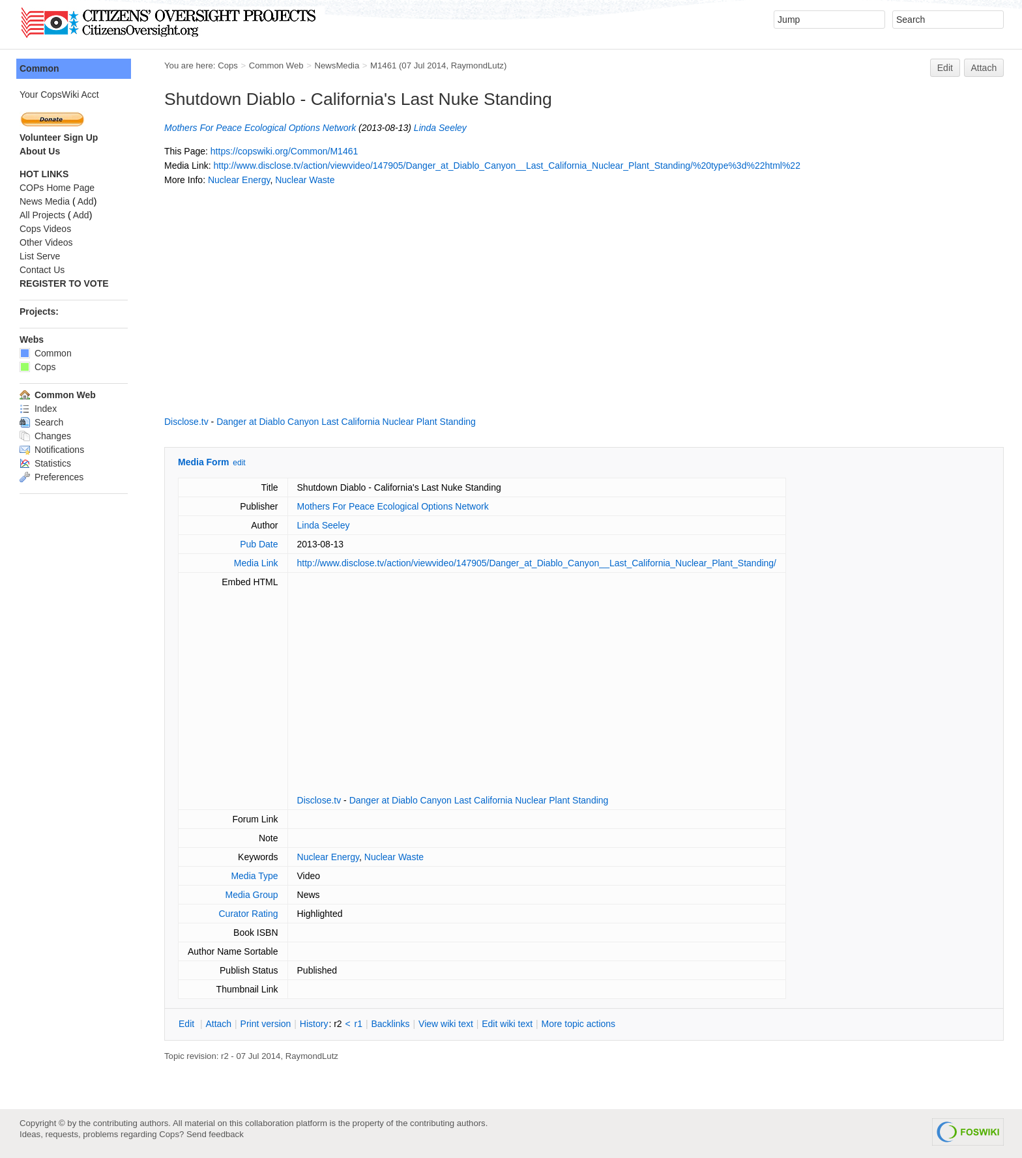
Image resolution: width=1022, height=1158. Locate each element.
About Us (40, 151)
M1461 (383, 65)
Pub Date (259, 544)
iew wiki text (445, 1024)
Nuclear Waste (304, 180)
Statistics (45, 463)
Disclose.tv (186, 421)
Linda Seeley (440, 128)
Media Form (203, 462)
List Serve (40, 256)
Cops (228, 65)
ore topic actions (578, 1024)
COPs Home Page (57, 187)
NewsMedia (336, 65)
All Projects (42, 215)
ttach (218, 1024)
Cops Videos (45, 229)
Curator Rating (248, 913)
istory (314, 1024)
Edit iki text (507, 1024)
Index (38, 408)
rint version (266, 1024)
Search (41, 422)
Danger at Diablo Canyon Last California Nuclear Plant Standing (346, 421)
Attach (984, 68)
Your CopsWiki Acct (59, 94)
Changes (45, 436)
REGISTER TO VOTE (64, 283)
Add (86, 201)
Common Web (276, 65)
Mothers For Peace (203, 128)
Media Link (256, 563)
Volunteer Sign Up (59, 137)
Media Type (254, 876)
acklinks (390, 1024)
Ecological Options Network (300, 128)
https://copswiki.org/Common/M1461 (284, 151)
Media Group (252, 895)
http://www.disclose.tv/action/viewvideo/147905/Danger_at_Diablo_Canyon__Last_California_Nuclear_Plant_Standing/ (536, 563)
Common (39, 68)
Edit (945, 68)
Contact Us (42, 270)
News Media (45, 201)
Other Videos (46, 242)
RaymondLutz (477, 65)
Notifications (52, 449)
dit (188, 1024)
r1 (358, 1024)
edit (239, 462)
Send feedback (215, 1134)
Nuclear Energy (239, 180)
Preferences (51, 477)
